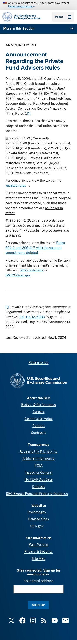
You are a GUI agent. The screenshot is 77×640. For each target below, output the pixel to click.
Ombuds (38, 487)
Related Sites (38, 519)
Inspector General (38, 472)
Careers (39, 412)
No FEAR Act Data (39, 480)
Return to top (39, 363)
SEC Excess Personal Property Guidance (37, 494)
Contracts (38, 433)
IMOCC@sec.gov (17, 275)
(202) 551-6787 (32, 270)
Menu (63, 16)
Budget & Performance (38, 405)
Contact (38, 426)
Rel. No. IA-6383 (32, 317)
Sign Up (38, 605)
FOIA (39, 465)
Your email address (38, 581)
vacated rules (15, 185)
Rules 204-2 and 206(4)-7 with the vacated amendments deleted (35, 248)
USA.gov (36, 526)
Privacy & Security (38, 552)
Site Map (38, 559)
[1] (29, 113)
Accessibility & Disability (38, 451)
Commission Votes (39, 419)
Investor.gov (37, 512)
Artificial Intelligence (38, 458)
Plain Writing (38, 544)
